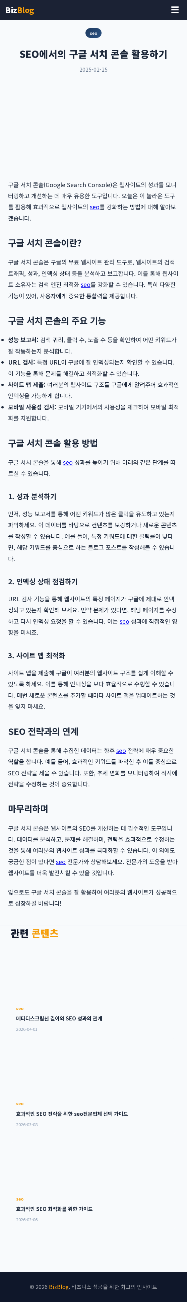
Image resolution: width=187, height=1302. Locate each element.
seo (95, 207)
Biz (19, 9)
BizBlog (59, 1287)
